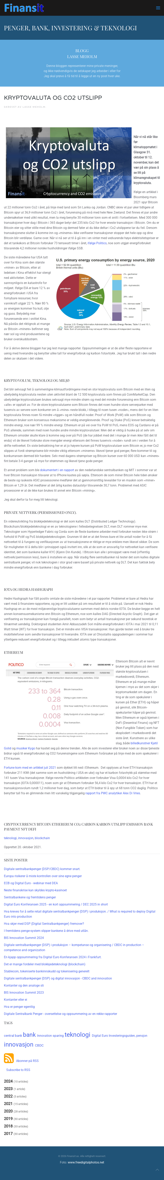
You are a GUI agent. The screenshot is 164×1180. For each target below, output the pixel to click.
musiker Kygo (25, 748)
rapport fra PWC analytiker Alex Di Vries (112, 793)
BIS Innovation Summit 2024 (24, 938)
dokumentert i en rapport (57, 470)
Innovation (45, 1036)
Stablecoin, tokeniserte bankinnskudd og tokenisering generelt (46, 971)
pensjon (141, 1036)
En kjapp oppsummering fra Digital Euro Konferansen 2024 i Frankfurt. (53, 957)
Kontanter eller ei (15, 1000)
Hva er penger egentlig (19, 1007)
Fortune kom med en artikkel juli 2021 (30, 767)
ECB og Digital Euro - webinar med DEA (31, 883)
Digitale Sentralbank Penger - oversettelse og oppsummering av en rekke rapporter (60, 1014)
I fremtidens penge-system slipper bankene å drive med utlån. (46, 931)
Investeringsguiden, (122, 1036)
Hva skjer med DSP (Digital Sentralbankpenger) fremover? (44, 924)
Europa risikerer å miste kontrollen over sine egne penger (43, 876)
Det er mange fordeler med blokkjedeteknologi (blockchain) (44, 964)
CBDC (39, 1045)
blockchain (42, 838)
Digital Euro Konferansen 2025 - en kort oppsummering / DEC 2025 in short (56, 904)
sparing (59, 1036)
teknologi (10, 838)
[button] (158, 8)
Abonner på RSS (26, 1061)
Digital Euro (100, 1036)
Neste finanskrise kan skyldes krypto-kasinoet (35, 890)
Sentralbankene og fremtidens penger (30, 897)
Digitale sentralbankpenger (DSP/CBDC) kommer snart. (42, 869)
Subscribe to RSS (17, 1070)
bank (30, 1034)
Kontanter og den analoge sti (24, 985)
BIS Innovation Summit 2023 (24, 992)
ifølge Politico (97, 243)
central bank (13, 1036)
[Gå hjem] (24, 8)
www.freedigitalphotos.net (86, 1162)
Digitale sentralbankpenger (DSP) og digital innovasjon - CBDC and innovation (58, 978)
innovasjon (25, 838)
